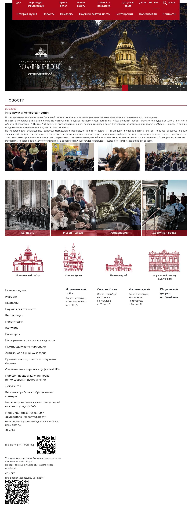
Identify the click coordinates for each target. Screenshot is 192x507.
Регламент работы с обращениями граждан (29, 394)
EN (150, 3)
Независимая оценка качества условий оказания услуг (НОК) (32, 404)
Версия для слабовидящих (35, 4)
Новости (48, 14)
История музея (26, 14)
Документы (13, 386)
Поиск (171, 3)
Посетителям (148, 14)
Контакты (169, 14)
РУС (156, 3)
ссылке (10, 430)
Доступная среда (128, 4)
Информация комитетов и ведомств (30, 340)
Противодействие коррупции (25, 347)
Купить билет (63, 4)
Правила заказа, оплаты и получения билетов (31, 361)
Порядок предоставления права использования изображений (27, 378)
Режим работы (81, 4)
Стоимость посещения (103, 4)
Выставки (66, 14)
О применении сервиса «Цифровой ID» (32, 369)
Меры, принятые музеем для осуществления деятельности (25, 415)
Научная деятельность (94, 14)
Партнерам (12, 334)
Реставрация (124, 14)
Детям (142, 3)
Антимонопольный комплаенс (25, 353)
